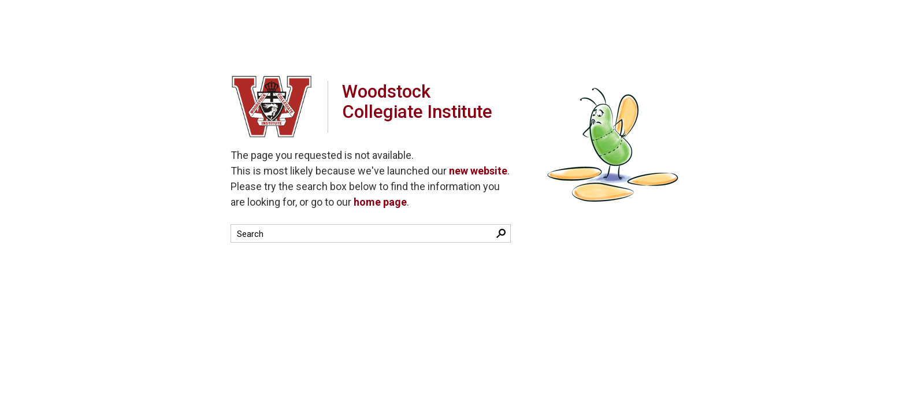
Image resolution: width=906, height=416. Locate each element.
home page (380, 202)
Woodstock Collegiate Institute (426, 106)
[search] (360, 233)
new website (478, 171)
